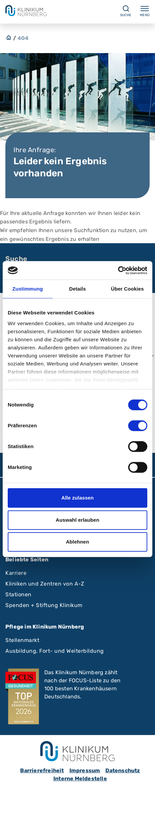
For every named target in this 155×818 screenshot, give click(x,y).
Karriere (16, 573)
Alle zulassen (77, 498)
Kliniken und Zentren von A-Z (44, 583)
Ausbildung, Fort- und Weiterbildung (54, 651)
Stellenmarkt (22, 640)
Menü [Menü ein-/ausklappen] (145, 10)
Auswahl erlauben (77, 520)
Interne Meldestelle (80, 778)
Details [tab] (77, 289)
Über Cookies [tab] (127, 289)
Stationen (18, 594)
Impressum (84, 770)
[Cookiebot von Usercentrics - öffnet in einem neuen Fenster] (118, 270)
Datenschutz (122, 770)
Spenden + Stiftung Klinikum (44, 605)
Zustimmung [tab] (27, 289)
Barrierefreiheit (42, 770)
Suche (16, 259)
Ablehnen (77, 542)
